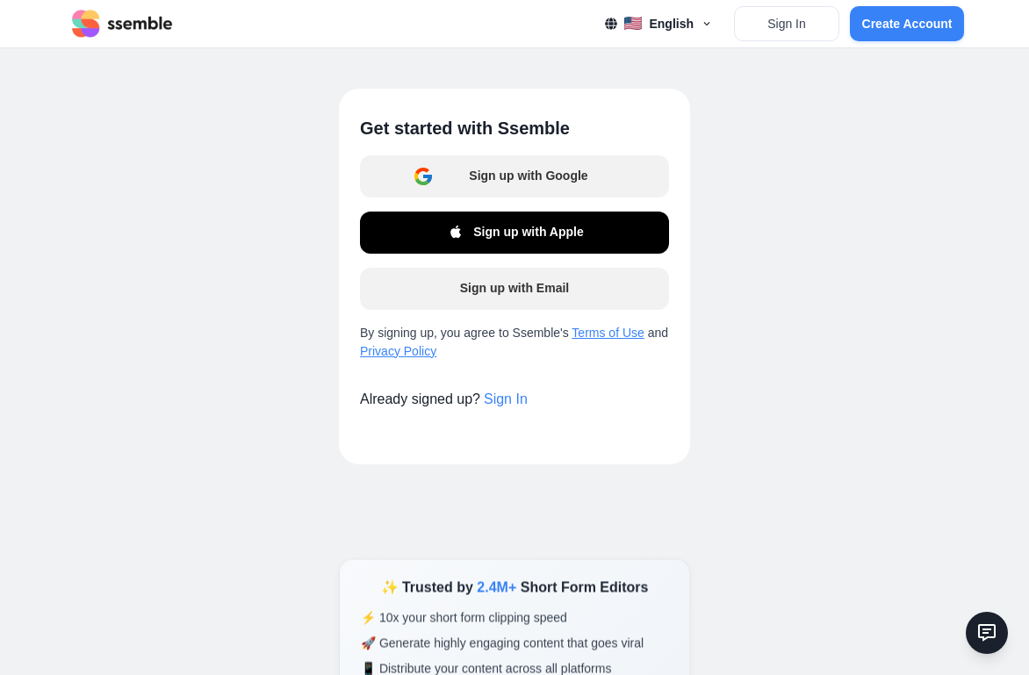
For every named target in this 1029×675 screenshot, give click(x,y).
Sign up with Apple (514, 232)
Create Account (907, 24)
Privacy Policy (398, 351)
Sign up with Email (514, 288)
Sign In (786, 24)
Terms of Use (608, 333)
